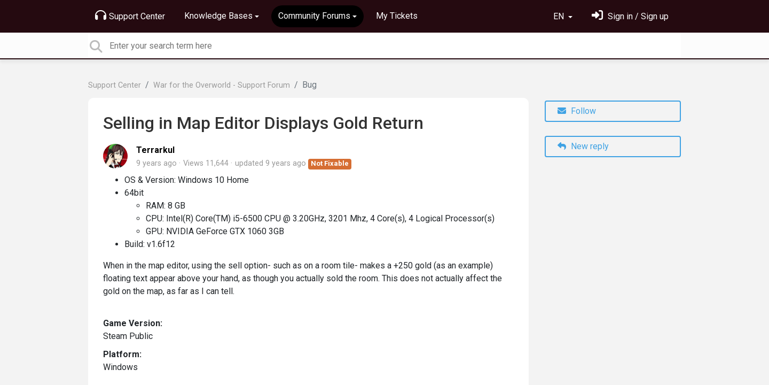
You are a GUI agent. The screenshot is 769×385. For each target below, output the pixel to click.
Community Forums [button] (314, 16)
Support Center (130, 15)
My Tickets (397, 16)
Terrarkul (155, 150)
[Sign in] (630, 16)
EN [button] (559, 16)
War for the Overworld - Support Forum (221, 85)
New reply (583, 146)
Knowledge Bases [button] (218, 16)
